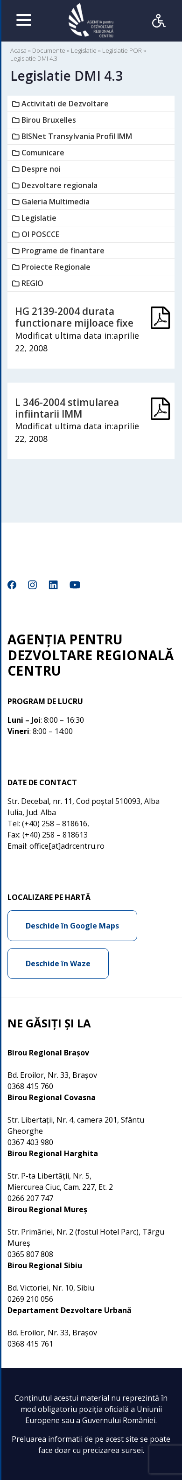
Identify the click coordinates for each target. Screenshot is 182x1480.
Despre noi (41, 169)
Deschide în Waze (58, 963)
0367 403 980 (30, 1142)
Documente (48, 50)
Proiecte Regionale (56, 267)
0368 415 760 (30, 1086)
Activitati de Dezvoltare (65, 103)
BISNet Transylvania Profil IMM (76, 136)
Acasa (18, 50)
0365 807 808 (30, 1254)
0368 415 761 (30, 1344)
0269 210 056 (30, 1299)
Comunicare (42, 152)
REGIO (32, 283)
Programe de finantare (63, 250)
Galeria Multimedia (55, 201)
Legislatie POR (122, 50)
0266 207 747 (30, 1198)
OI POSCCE (40, 234)
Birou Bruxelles (48, 120)
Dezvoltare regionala (59, 185)
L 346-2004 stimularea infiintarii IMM (67, 408)
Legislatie (84, 50)
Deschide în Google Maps (72, 926)
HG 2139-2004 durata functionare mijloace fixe (74, 317)
